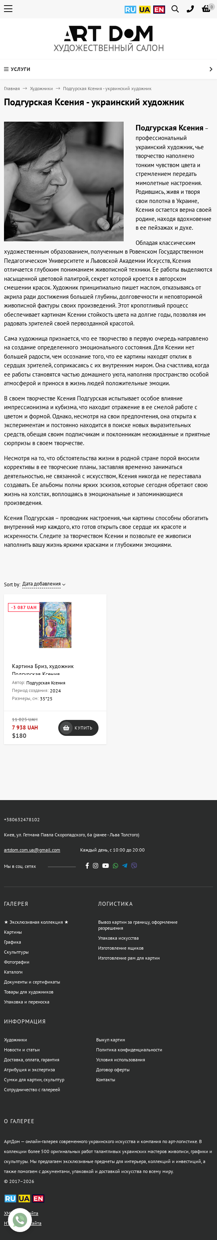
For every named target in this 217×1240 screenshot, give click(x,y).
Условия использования (120, 1060)
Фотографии (17, 962)
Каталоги (13, 972)
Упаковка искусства (118, 938)
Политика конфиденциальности (129, 1050)
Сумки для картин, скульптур (34, 1079)
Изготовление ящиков (121, 948)
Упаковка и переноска (26, 1002)
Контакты (105, 1079)
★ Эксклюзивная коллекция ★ (36, 922)
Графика (12, 942)
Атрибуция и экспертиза (29, 1069)
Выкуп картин (110, 1040)
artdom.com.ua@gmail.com (32, 850)
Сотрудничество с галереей (32, 1089)
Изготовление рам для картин (129, 958)
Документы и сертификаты (32, 982)
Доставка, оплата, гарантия (31, 1060)
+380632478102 (22, 819)
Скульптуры (16, 952)
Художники (41, 88)
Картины (13, 932)
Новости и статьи (22, 1050)
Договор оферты (113, 1069)
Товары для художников (28, 992)
